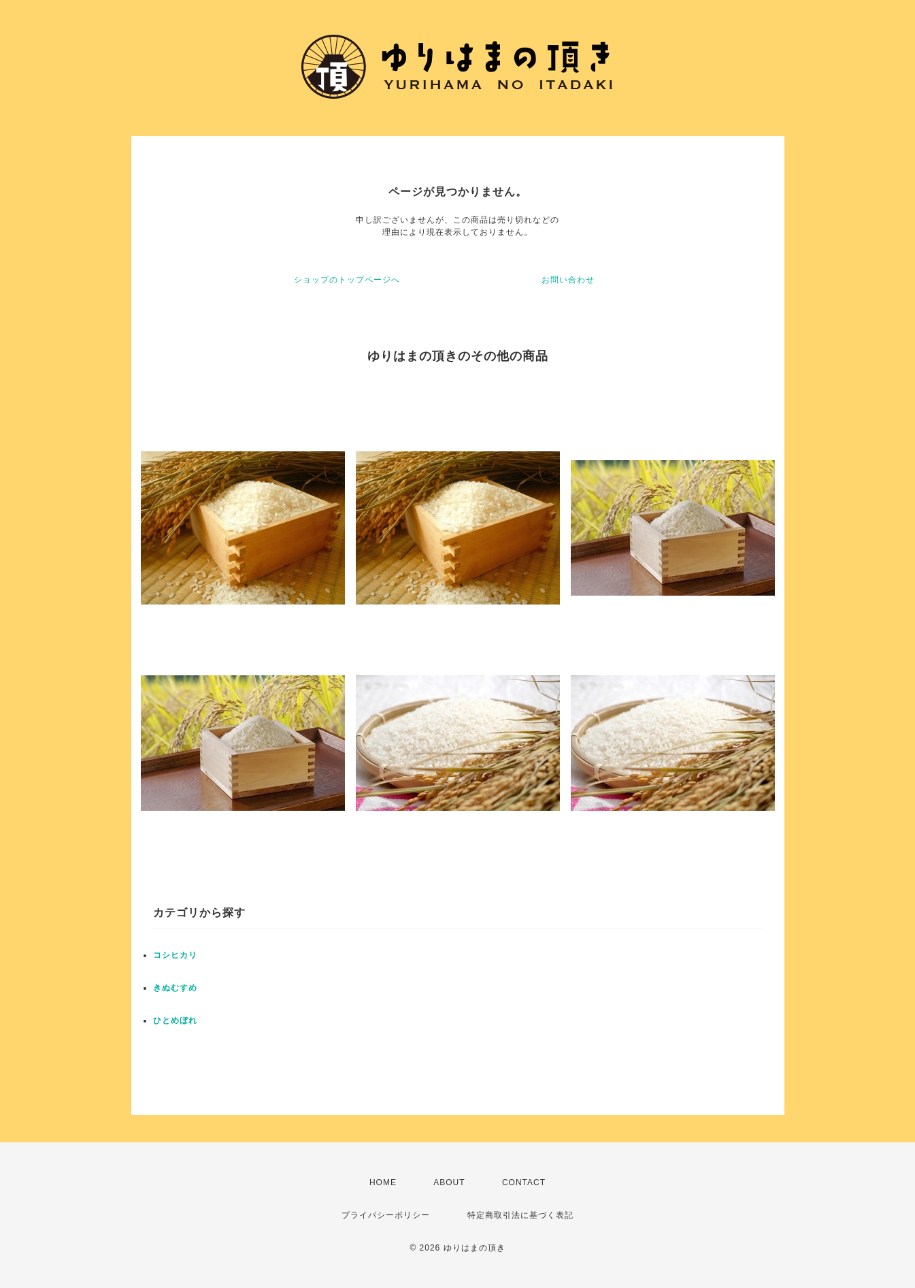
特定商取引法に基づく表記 (520, 1215)
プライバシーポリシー (386, 1215)
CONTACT (524, 1182)
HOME (383, 1182)
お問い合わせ (568, 280)
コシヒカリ (175, 955)
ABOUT (449, 1182)
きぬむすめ (175, 988)
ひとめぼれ (175, 1020)
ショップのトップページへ (347, 280)
